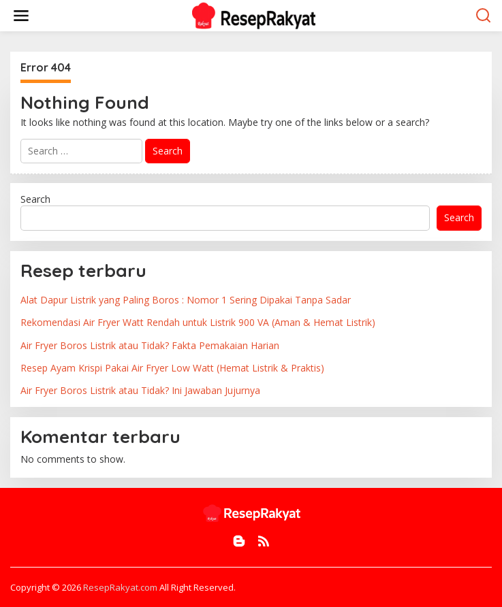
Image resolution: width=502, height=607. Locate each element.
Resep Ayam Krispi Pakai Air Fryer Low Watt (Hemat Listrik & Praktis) (172, 367)
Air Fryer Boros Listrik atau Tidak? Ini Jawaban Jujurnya (140, 390)
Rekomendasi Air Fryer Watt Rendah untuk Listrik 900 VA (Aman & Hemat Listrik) (197, 322)
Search (35, 199)
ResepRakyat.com (120, 587)
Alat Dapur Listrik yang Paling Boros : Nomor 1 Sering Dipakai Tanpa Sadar (185, 299)
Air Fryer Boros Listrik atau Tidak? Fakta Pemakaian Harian (149, 345)
